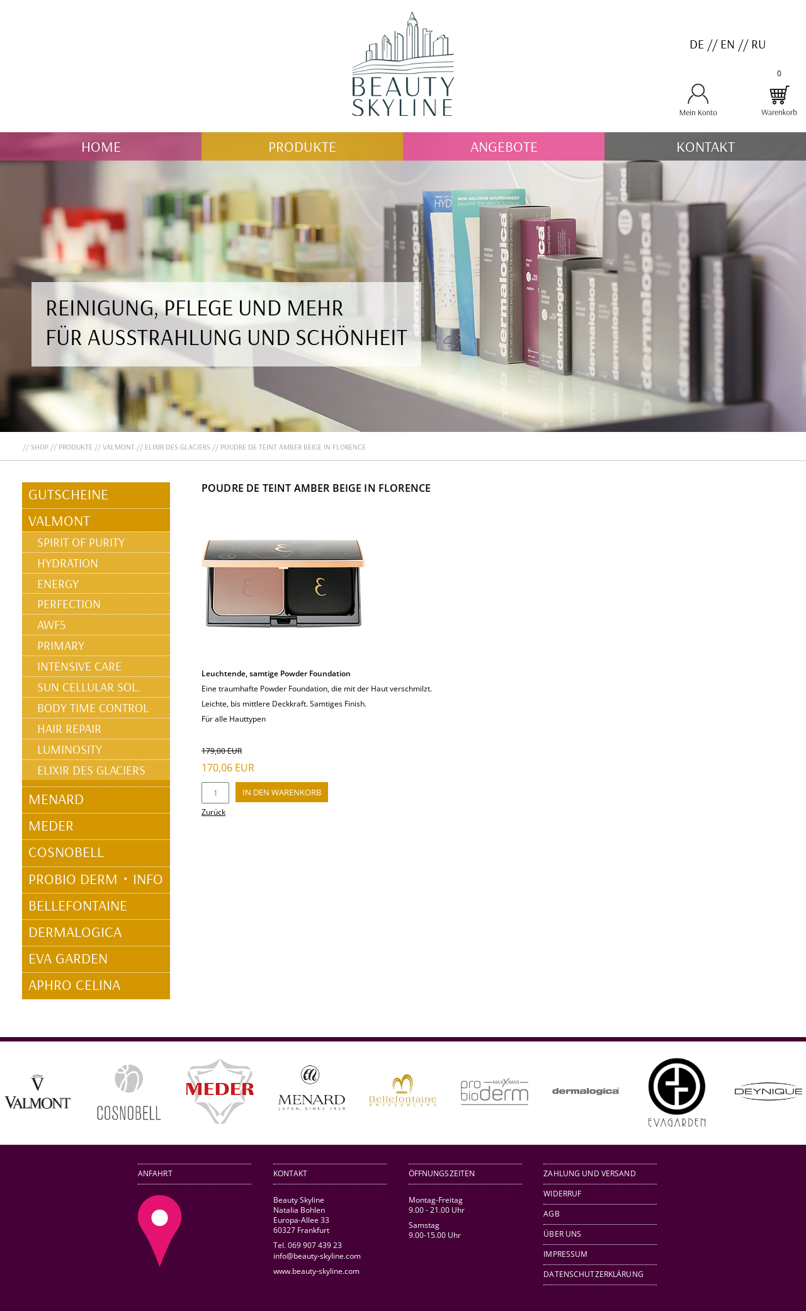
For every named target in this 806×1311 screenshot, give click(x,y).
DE (697, 44)
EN (727, 44)
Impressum (565, 1254)
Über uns (562, 1234)
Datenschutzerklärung (593, 1274)
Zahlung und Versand (589, 1173)
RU (758, 44)
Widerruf (562, 1193)
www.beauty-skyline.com (316, 1271)
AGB (551, 1213)
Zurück (213, 812)
